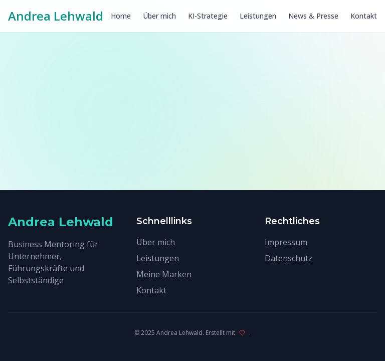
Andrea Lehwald (55, 16)
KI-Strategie (208, 16)
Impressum (286, 242)
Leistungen (258, 16)
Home (121, 16)
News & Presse (313, 16)
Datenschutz (288, 258)
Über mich (159, 16)
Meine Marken (163, 274)
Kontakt (363, 16)
